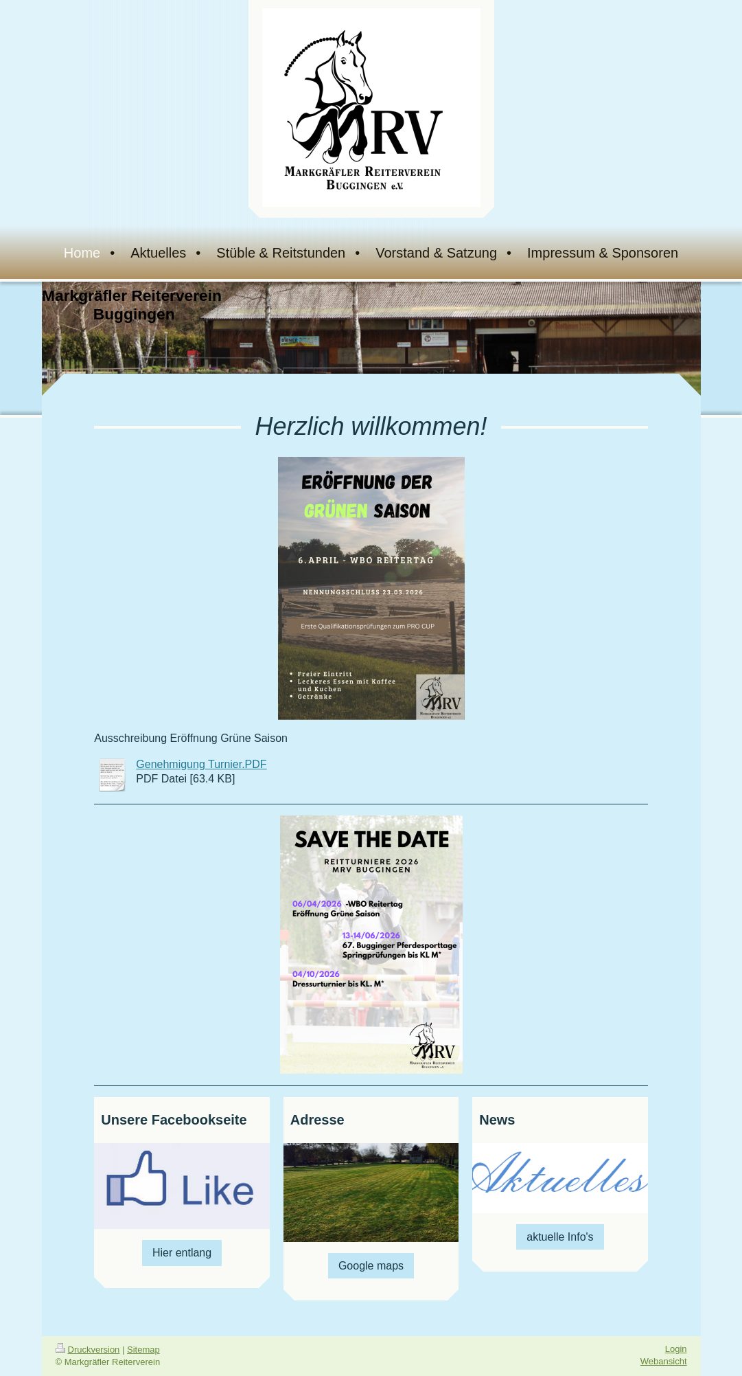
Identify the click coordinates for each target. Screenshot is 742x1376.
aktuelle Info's (559, 1237)
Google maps (371, 1266)
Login (676, 1349)
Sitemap (143, 1349)
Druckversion (88, 1349)
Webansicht (663, 1361)
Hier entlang (181, 1253)
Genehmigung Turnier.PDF (201, 764)
